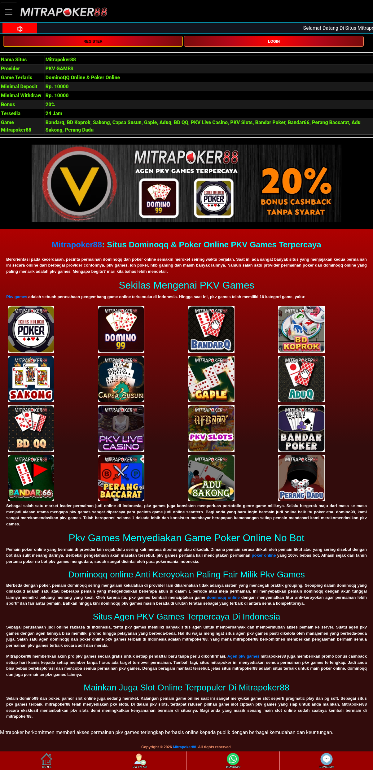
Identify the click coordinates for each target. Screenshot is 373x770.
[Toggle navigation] (8, 11)
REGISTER (92, 41)
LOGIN (274, 41)
